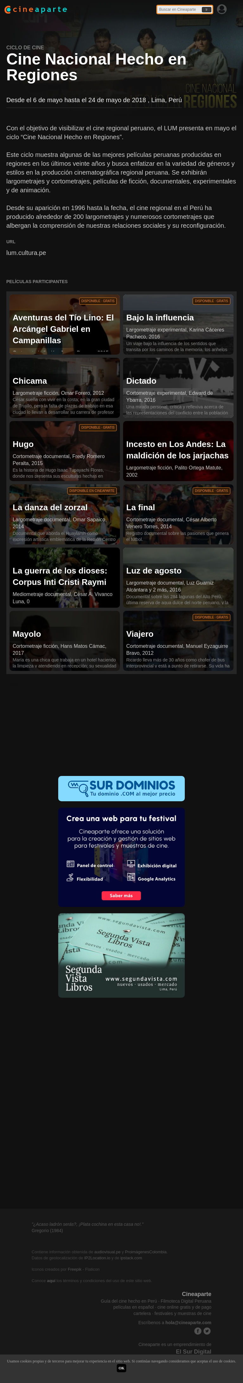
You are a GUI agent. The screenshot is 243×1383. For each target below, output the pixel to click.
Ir (207, 9)
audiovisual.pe (107, 1252)
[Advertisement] (121, 727)
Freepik (74, 1269)
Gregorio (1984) (47, 1230)
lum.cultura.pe (26, 252)
